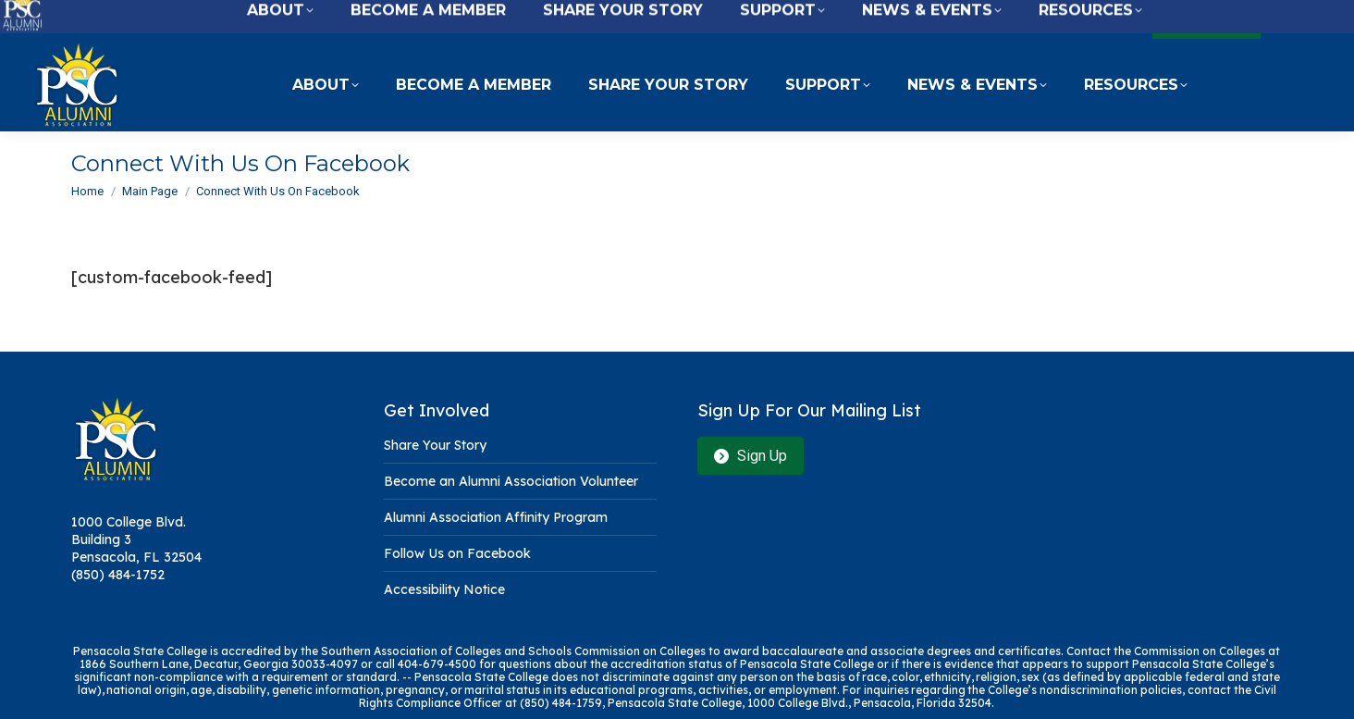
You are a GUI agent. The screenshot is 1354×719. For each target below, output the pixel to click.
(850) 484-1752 (118, 574)
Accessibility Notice (444, 589)
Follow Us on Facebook (457, 553)
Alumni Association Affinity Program (496, 517)
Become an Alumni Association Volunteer (511, 481)
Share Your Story (435, 445)
